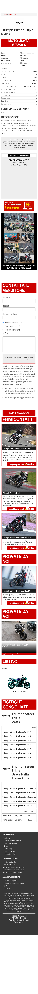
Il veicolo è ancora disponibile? (12, 322)
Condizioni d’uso (9, 851)
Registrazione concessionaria (13, 883)
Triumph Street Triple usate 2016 (16, 744)
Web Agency (19, 922)
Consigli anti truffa (9, 862)
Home (5, 14)
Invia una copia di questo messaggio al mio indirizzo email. (19, 397)
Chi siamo (6, 838)
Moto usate (12, 14)
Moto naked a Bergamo (12, 820)
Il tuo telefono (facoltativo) (10, 314)
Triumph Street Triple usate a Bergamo (19, 797)
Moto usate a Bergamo (12, 815)
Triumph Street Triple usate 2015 (16, 740)
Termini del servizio (10, 843)
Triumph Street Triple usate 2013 (16, 732)
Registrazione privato (10, 880)
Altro (5, 333)
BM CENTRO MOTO (19, 160)
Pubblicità (6, 888)
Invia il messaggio (19, 412)
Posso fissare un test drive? (11, 326)
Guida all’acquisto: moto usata (13, 870)
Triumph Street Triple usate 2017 (16, 749)
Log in (5, 886)
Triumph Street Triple (19, 683)
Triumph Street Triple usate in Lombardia (20, 788)
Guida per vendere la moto (12, 872)
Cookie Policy (7, 849)
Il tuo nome (6, 297)
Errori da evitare (9, 865)
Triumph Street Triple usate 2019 (16, 757)
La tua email (6, 305)
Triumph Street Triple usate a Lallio (17, 805)
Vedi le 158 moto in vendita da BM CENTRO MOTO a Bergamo (19, 266)
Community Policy (9, 854)
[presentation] (18, 405)
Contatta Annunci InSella (12, 841)
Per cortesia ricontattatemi (11, 329)
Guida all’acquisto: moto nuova (14, 867)
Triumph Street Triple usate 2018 (16, 753)
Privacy (5, 846)
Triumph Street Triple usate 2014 (16, 736)
